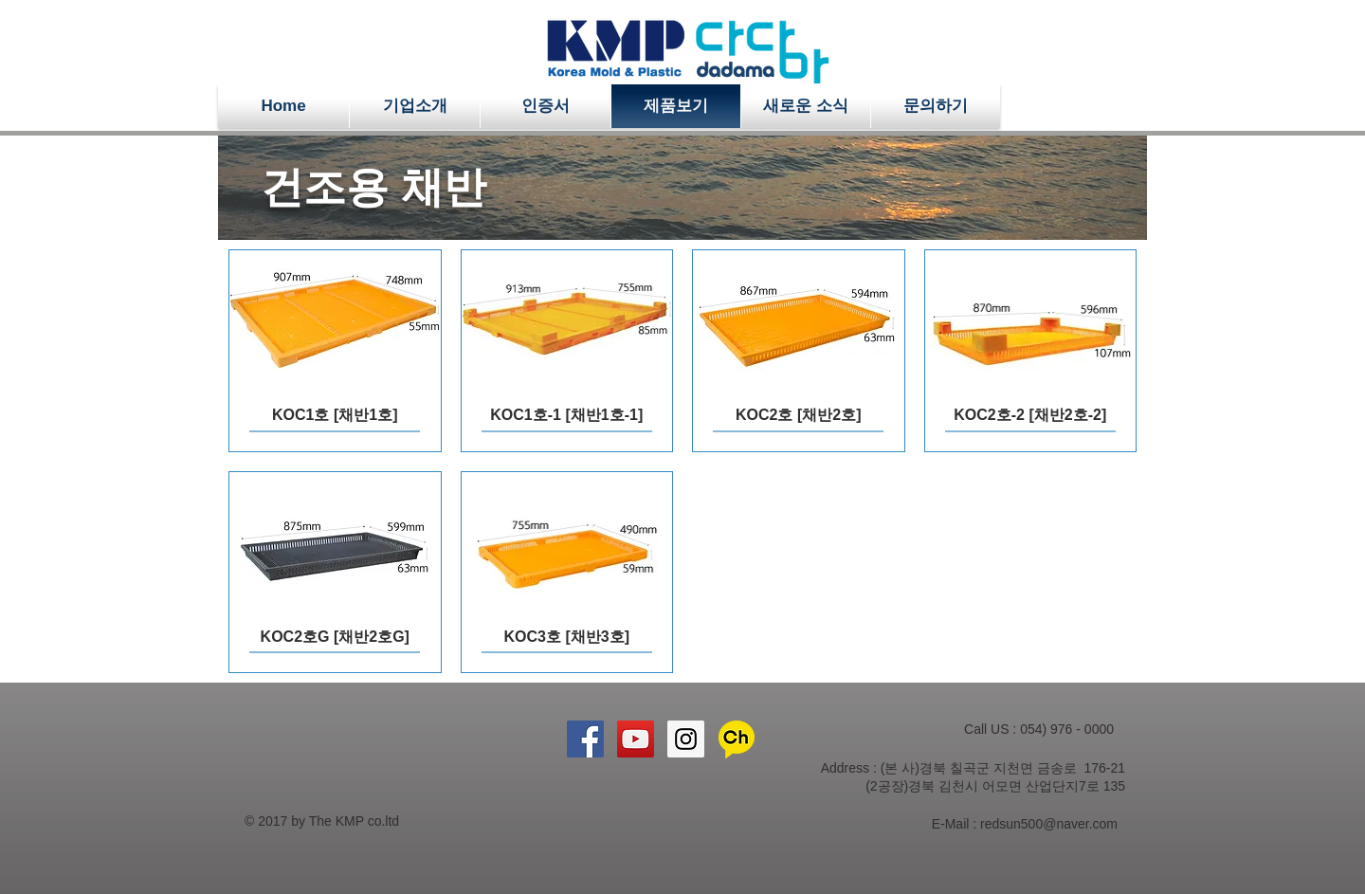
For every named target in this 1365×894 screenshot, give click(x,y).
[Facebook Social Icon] (585, 739)
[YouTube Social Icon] (635, 739)
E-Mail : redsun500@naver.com (1025, 823)
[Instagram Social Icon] (685, 739)
